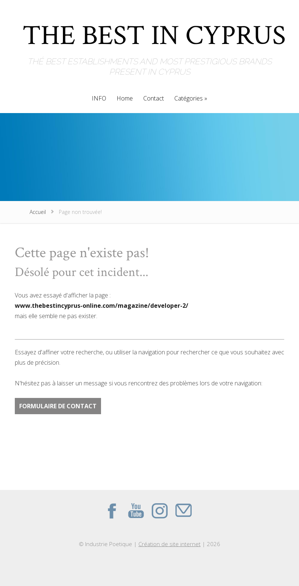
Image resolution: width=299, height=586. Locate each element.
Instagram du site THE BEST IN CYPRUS (159, 510)
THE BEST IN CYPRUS (154, 31)
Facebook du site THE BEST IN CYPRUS (112, 510)
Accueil (38, 211)
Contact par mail (183, 510)
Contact (153, 98)
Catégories (188, 98)
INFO (99, 98)
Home (125, 98)
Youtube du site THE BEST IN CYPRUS (136, 510)
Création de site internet (169, 544)
